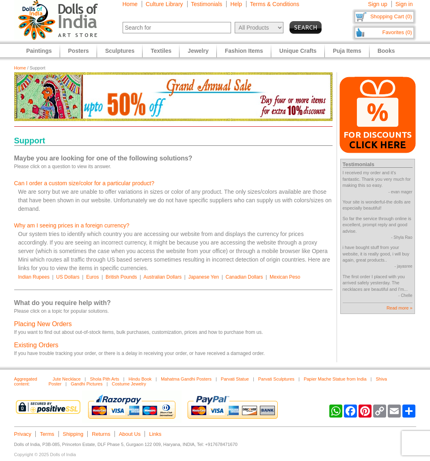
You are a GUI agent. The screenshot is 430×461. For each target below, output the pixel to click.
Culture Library (164, 4)
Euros (92, 277)
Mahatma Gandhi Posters (186, 379)
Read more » (400, 307)
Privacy (23, 434)
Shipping (73, 434)
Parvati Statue (235, 379)
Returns (101, 434)
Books (386, 51)
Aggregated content (25, 381)
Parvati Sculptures (276, 379)
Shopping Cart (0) (391, 16)
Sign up (377, 4)
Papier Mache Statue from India (335, 379)
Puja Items (347, 51)
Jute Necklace (67, 379)
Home (130, 4)
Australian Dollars (162, 277)
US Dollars (67, 277)
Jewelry (198, 51)
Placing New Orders (43, 323)
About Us (129, 434)
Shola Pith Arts (104, 379)
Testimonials (206, 4)
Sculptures (119, 51)
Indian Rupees (34, 277)
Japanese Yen (203, 277)
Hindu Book (139, 379)
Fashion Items (244, 51)
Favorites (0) (397, 32)
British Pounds (121, 277)
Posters (78, 51)
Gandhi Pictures (86, 383)
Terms (47, 434)
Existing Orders (36, 345)
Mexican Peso (285, 277)
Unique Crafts (298, 51)
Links (155, 434)
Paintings (39, 51)
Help (236, 4)
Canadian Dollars (244, 277)
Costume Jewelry (129, 383)
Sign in (404, 4)
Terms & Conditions (274, 4)
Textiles (161, 51)
